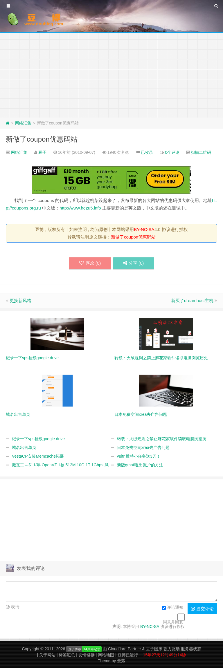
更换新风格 (20, 300)
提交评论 (202, 609)
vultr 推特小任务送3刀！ (139, 456)
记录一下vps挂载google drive (38, 439)
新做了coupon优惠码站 (42, 139)
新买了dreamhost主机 (192, 300)
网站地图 (106, 655)
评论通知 (172, 608)
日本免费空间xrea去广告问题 (143, 447)
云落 (121, 661)
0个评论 (172, 152)
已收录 (147, 152)
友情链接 (86, 655)
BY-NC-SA (144, 229)
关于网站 (47, 655)
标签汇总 (67, 655)
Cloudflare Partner (124, 649)
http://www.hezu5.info (80, 207)
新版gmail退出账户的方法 (140, 465)
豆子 (42, 152)
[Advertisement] (111, 74)
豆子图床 (154, 649)
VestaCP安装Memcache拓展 (38, 456)
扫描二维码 (201, 152)
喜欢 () (88, 263)
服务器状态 (191, 649)
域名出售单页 (24, 447)
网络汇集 (23, 123)
